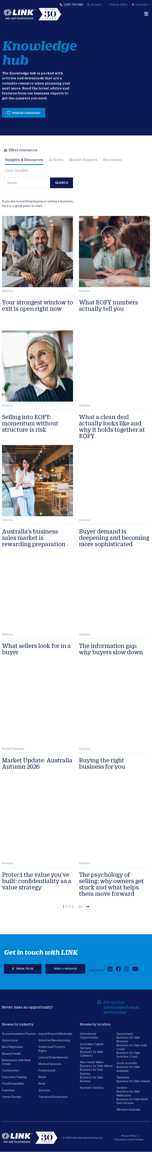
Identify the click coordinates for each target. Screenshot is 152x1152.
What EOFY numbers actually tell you (108, 305)
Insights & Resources (24, 160)
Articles (56, 160)
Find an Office (118, 5)
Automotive (10, 1040)
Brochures (113, 160)
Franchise (8, 1090)
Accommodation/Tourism (19, 1034)
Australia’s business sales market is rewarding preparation (33, 537)
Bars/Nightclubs (12, 1047)
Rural (42, 1084)
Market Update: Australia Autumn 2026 (37, 763)
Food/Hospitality (13, 1084)
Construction (10, 1070)
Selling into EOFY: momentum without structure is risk (30, 423)
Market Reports (83, 160)
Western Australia (128, 1109)
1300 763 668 (73, 5)
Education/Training (14, 1077)
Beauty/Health (11, 1053)
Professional (47, 1070)
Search (61, 183)
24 (80, 907)
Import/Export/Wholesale (55, 1034)
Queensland (125, 1034)
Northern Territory (92, 1088)
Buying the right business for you (102, 763)
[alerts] (99, 1002)
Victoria (122, 1088)
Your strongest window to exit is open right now (37, 305)
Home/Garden (11, 1097)
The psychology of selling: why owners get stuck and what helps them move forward (111, 884)
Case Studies (16, 171)
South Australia (127, 1063)
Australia (141, 5)
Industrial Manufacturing (54, 1040)
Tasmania (123, 1077)
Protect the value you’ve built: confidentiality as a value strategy (36, 881)
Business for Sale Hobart (133, 1081)
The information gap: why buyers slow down (111, 649)
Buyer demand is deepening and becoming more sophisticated (114, 537)
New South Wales (92, 1062)
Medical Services (50, 1064)
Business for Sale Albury (96, 1066)
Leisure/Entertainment (53, 1057)
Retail (42, 1077)
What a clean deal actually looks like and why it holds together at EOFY (112, 426)
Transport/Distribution (53, 1097)
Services (44, 1090)
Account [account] (96, 5)
